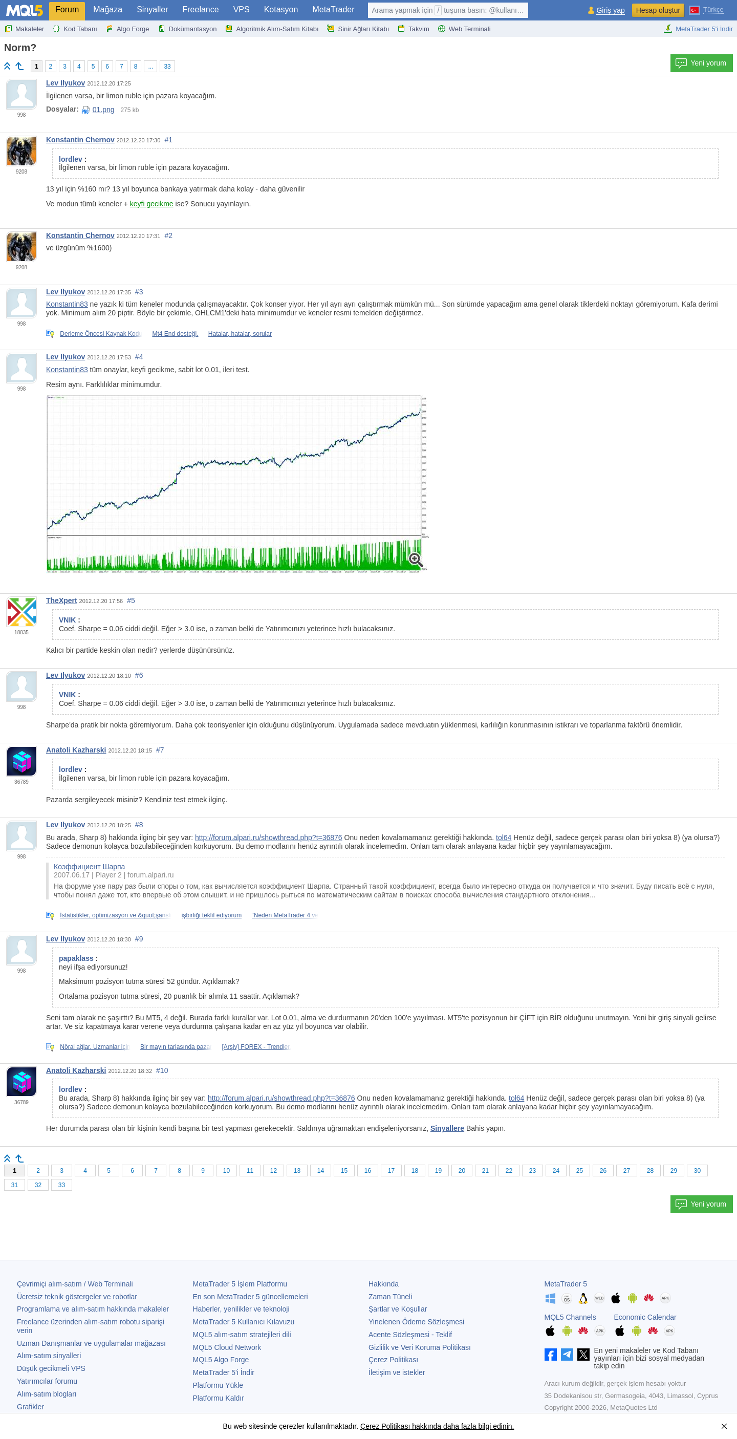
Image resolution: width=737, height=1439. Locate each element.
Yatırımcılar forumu (47, 1381)
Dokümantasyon (187, 29)
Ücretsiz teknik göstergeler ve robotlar (77, 1297)
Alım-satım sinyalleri (49, 1355)
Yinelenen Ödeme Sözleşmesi (416, 1322)
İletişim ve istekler (396, 1372)
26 (603, 1170)
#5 (131, 600)
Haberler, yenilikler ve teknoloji (241, 1309)
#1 (168, 140)
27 (626, 1170)
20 (462, 1170)
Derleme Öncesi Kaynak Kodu (101, 333)
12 (273, 1170)
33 (167, 66)
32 (38, 1185)
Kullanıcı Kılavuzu (244, 1322)
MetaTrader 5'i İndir (698, 28)
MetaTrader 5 (566, 1284)
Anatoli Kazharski (76, 750)
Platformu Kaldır (218, 1398)
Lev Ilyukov (65, 83)
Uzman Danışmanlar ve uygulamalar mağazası (91, 1343)
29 (673, 1170)
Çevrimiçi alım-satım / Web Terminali (75, 1284)
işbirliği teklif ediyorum (212, 915)
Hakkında (383, 1284)
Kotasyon (281, 9)
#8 (139, 825)
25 (579, 1170)
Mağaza (107, 9)
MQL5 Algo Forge (221, 1360)
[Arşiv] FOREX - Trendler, (256, 1046)
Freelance (201, 9)
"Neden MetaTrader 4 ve (285, 915)
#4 (139, 357)
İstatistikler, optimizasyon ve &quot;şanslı (115, 915)
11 (250, 1170)
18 (414, 1170)
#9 (139, 939)
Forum (67, 9)
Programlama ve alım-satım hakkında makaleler (93, 1309)
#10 (162, 1070)
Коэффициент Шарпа (89, 867)
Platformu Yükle (218, 1385)
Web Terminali (464, 29)
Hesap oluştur (658, 10)
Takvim (413, 29)
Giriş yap (610, 10)
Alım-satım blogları (47, 1394)
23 (532, 1170)
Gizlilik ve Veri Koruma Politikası (419, 1347)
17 (391, 1170)
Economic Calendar (645, 1317)
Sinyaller (152, 9)
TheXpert (61, 600)
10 (226, 1170)
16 (367, 1170)
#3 (139, 292)
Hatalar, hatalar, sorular (240, 333)
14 (320, 1170)
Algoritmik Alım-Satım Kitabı (271, 29)
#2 (168, 235)
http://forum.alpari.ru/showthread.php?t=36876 (268, 837)
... (150, 66)
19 (438, 1170)
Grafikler (30, 1407)
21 (485, 1170)
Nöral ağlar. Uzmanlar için (95, 1046)
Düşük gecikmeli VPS (51, 1368)
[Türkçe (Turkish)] (706, 9)
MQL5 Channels (570, 1317)
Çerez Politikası (393, 1360)
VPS (241, 9)
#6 (139, 675)
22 (509, 1170)
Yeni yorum (700, 63)
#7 (160, 750)
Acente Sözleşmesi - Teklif (410, 1334)
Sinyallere (447, 1128)
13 (297, 1170)
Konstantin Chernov (80, 140)
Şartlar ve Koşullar (397, 1309)
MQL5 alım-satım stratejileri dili (242, 1334)
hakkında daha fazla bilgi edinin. (462, 1426)
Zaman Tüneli (390, 1297)
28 (650, 1170)
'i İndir (223, 1372)
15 (344, 1170)
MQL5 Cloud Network (227, 1347)
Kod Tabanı (74, 29)
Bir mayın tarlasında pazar (176, 1046)
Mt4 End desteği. (175, 333)
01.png (98, 109)
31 (14, 1185)
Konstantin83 (67, 304)
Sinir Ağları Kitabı (358, 29)
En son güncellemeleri (250, 1297)
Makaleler (24, 29)
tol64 (503, 837)
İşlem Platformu (240, 1284)
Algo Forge (127, 29)
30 (697, 1170)
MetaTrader (333, 9)
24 (556, 1170)
